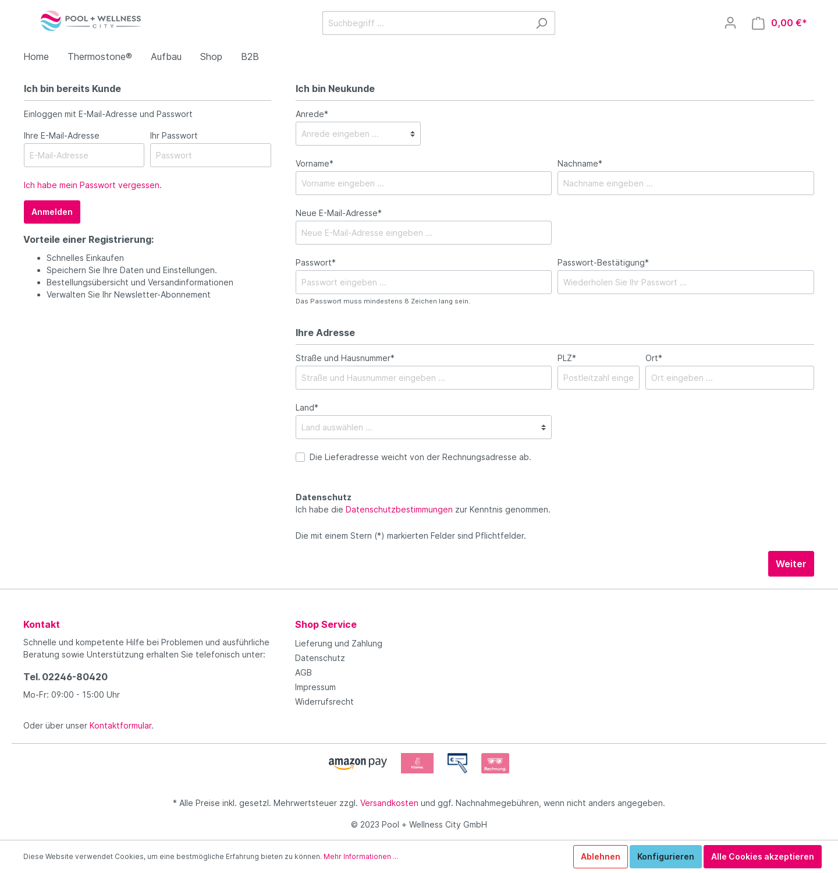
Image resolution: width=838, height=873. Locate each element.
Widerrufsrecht (324, 701)
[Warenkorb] (779, 23)
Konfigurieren (665, 856)
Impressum (315, 687)
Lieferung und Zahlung (338, 643)
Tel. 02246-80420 (65, 677)
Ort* (653, 358)
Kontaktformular (120, 725)
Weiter (791, 564)
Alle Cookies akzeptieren (762, 856)
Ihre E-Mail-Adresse (62, 135)
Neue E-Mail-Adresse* (339, 213)
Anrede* (312, 114)
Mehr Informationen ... (361, 856)
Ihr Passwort (174, 135)
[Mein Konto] (730, 22)
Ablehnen (600, 856)
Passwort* (316, 262)
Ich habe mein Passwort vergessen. (93, 185)
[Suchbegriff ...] (425, 23)
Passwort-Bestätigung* (603, 262)
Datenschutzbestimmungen (399, 509)
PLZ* (567, 358)
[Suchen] (541, 23)
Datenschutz (320, 658)
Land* (307, 407)
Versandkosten (389, 803)
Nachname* (580, 163)
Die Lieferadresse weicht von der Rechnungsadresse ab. (420, 457)
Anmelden (52, 212)
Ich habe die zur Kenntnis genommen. (423, 503)
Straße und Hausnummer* (345, 358)
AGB (303, 672)
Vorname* (314, 163)
